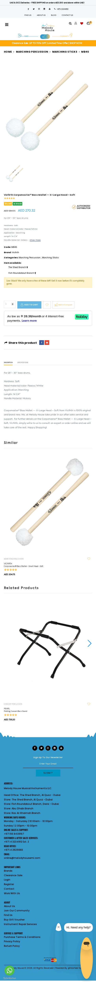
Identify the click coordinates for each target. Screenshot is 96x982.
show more (35, 240)
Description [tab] (8, 362)
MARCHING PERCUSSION (14, 559)
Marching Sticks (64, 51)
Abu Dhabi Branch (22, 808)
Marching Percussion (32, 51)
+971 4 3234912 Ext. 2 (16, 841)
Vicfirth (15, 252)
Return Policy (12, 946)
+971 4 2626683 (13, 849)
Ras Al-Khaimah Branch (26, 813)
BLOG (53, 15)
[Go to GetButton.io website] (9, 978)
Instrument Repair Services (20, 924)
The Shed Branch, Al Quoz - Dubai (40, 795)
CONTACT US (67, 15)
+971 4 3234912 (61, 9)
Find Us (8, 915)
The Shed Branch (18, 267)
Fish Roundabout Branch (22, 273)
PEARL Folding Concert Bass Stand (15, 709)
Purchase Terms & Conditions (22, 937)
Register (9, 884)
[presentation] (89, 643)
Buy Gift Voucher (14, 919)
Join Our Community (17, 910)
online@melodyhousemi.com (22, 858)
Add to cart (31, 304)
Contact (9, 888)
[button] (89, 22)
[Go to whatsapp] (9, 970)
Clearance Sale (13, 875)
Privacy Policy (12, 941)
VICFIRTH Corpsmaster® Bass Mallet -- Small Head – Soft (23, 564)
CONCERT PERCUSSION (13, 704)
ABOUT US (41, 15)
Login (7, 879)
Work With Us (12, 893)
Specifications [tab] (22, 362)
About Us (9, 906)
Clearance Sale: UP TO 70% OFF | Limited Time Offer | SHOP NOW (47, 43)
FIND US (27, 15)
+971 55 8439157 (14, 833)
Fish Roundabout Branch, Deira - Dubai (35, 804)
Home (8, 51)
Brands (8, 870)
